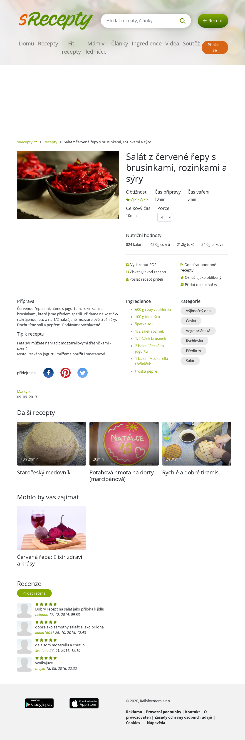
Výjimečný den (198, 310)
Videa (172, 43)
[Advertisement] (122, 99)
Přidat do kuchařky (201, 284)
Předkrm (193, 350)
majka (40, 668)
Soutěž (191, 43)
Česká (191, 320)
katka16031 (44, 632)
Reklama (134, 711)
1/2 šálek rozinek (149, 331)
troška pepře (146, 371)
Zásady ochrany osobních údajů (183, 717)
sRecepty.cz (27, 142)
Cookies (133, 722)
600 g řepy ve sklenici (153, 309)
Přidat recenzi (34, 593)
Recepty (48, 43)
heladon (41, 614)
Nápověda (156, 722)
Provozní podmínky (163, 711)
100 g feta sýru (147, 316)
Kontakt (192, 711)
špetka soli (144, 323)
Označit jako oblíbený (203, 277)
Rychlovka (194, 340)
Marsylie (24, 391)
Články (119, 43)
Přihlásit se (215, 47)
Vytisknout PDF (143, 264)
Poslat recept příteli (146, 279)
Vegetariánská (198, 330)
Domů (26, 43)
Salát (190, 360)
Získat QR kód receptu (148, 271)
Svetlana (42, 650)
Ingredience (147, 43)
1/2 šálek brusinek (150, 338)
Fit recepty (71, 47)
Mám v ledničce (96, 47)
